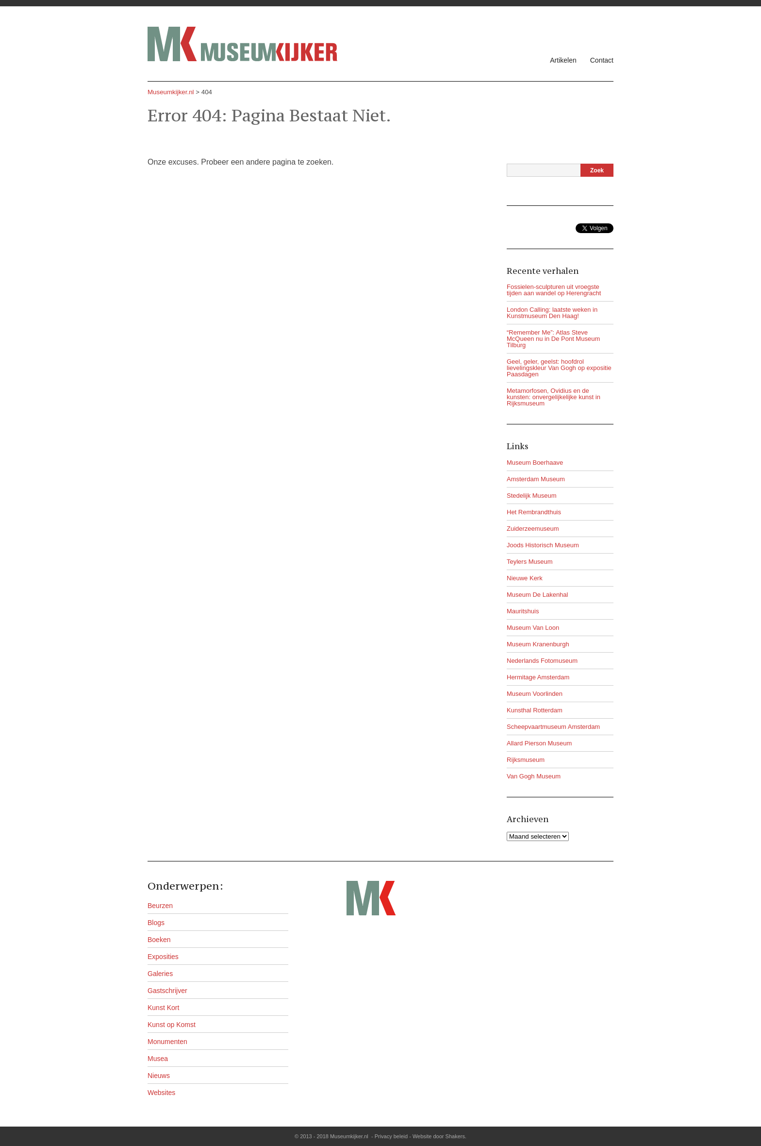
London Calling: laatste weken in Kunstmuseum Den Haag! (552, 313)
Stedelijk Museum (532, 495)
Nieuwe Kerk (525, 578)
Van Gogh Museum (534, 776)
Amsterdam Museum (536, 479)
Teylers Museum (530, 561)
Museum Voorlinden (534, 693)
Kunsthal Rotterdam (534, 710)
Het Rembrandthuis (534, 512)
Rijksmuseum (526, 759)
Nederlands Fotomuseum (542, 660)
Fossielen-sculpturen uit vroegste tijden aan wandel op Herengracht (554, 290)
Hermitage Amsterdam (538, 677)
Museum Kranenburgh (538, 644)
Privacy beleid (391, 1136)
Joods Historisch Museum (543, 545)
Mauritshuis (523, 611)
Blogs (156, 923)
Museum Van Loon (533, 627)
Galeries (160, 973)
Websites (161, 1092)
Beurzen (160, 906)
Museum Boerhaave (535, 462)
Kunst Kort (163, 1007)
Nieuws (159, 1075)
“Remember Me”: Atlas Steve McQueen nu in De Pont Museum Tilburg (553, 339)
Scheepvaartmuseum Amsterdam (553, 726)
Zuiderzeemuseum (533, 528)
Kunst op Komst (172, 1024)
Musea (158, 1058)
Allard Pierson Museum (539, 743)
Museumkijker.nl (171, 92)
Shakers (455, 1136)
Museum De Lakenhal (537, 594)
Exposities (163, 957)
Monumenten (167, 1041)
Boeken (159, 940)
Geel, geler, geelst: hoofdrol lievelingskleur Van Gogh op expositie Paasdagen (559, 368)
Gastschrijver (167, 990)
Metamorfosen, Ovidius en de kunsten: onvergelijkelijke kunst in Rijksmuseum (553, 397)
